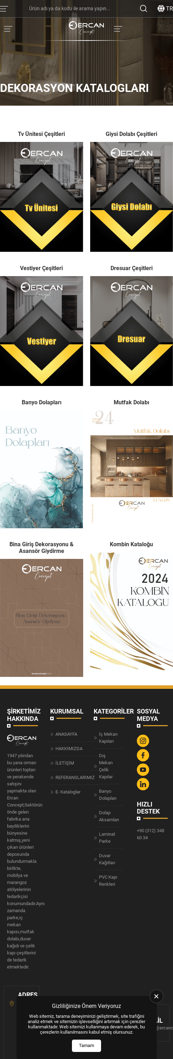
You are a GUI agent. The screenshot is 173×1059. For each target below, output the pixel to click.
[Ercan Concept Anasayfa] (86, 29)
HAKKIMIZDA (68, 748)
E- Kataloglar (67, 792)
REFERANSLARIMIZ (75, 777)
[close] (156, 996)
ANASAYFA (66, 734)
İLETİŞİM (64, 763)
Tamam (86, 1045)
